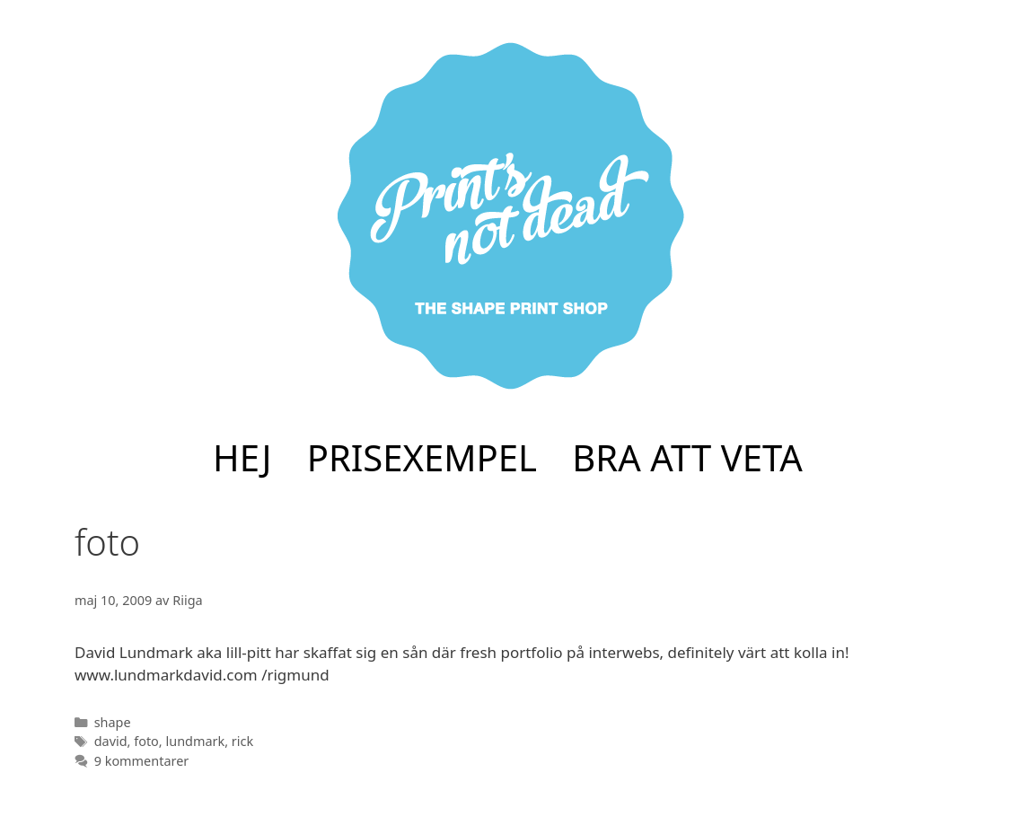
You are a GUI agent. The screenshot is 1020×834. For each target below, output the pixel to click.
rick (242, 741)
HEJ (242, 457)
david (111, 741)
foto (146, 741)
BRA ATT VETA (687, 457)
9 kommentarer (141, 760)
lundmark (194, 741)
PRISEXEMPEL (422, 457)
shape (112, 722)
